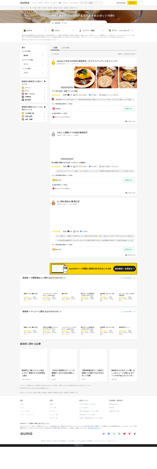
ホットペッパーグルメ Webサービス (38, 388)
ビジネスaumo (83, 407)
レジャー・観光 (56, 3)
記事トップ (53, 404)
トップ (34, 3)
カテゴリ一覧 (53, 418)
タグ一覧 (52, 411)
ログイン (132, 3)
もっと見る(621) (126, 278)
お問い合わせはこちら (94, 428)
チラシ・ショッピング (70, 3)
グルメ (47, 3)
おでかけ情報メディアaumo (87, 404)
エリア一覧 (53, 407)
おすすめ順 (65, 48)
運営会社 (43, 441)
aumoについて (112, 441)
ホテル (40, 3)
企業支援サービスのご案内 (87, 414)
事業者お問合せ (113, 404)
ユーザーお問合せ (81, 441)
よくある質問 (70, 441)
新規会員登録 (121, 3)
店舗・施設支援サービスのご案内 (89, 411)
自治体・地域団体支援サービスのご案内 (91, 418)
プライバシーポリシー (100, 441)
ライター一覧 (53, 414)
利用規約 (89, 441)
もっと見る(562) (126, 311)
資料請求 (111, 407)
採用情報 (62, 441)
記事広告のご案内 (114, 411)
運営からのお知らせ (53, 441)
